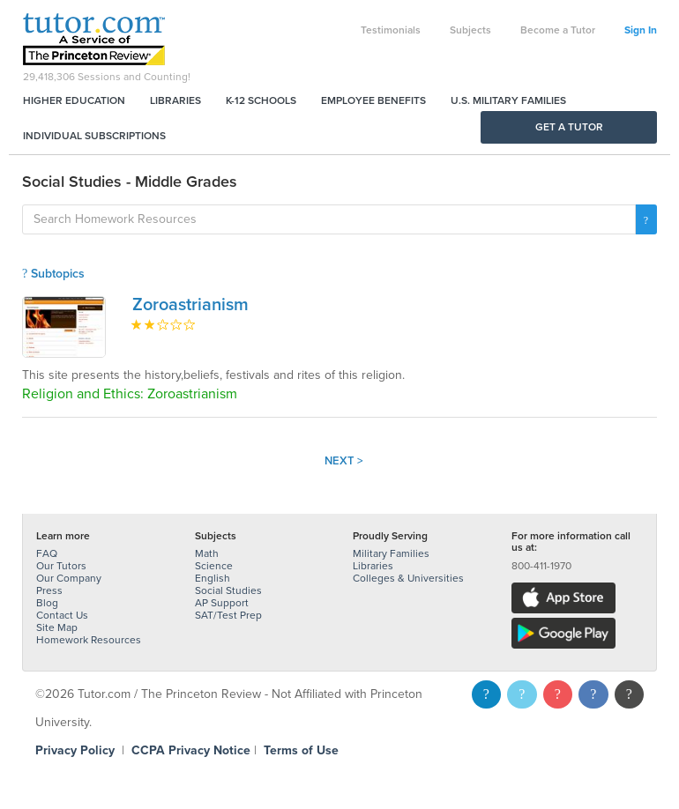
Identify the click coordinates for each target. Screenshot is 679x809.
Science (214, 566)
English (212, 578)
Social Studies (228, 590)
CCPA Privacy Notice (190, 750)
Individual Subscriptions (94, 136)
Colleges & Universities (408, 578)
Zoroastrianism (190, 304)
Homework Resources (88, 640)
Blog (47, 603)
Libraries (175, 100)
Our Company (68, 578)
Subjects (470, 30)
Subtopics (53, 273)
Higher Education (74, 100)
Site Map (57, 627)
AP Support (222, 603)
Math (207, 553)
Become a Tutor (557, 30)
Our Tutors (61, 566)
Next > (344, 461)
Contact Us (62, 615)
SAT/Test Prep (228, 615)
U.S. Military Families (508, 100)
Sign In (640, 30)
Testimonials (391, 30)
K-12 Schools (261, 100)
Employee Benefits (373, 100)
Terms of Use (301, 750)
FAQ (46, 553)
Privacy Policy (75, 750)
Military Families (391, 553)
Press (49, 590)
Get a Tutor (569, 127)
